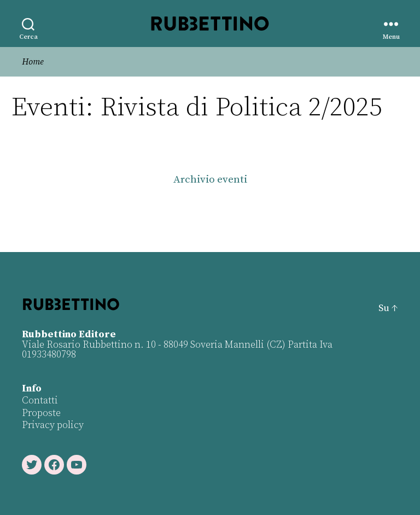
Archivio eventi (210, 179)
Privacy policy (53, 425)
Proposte (41, 413)
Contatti (40, 400)
